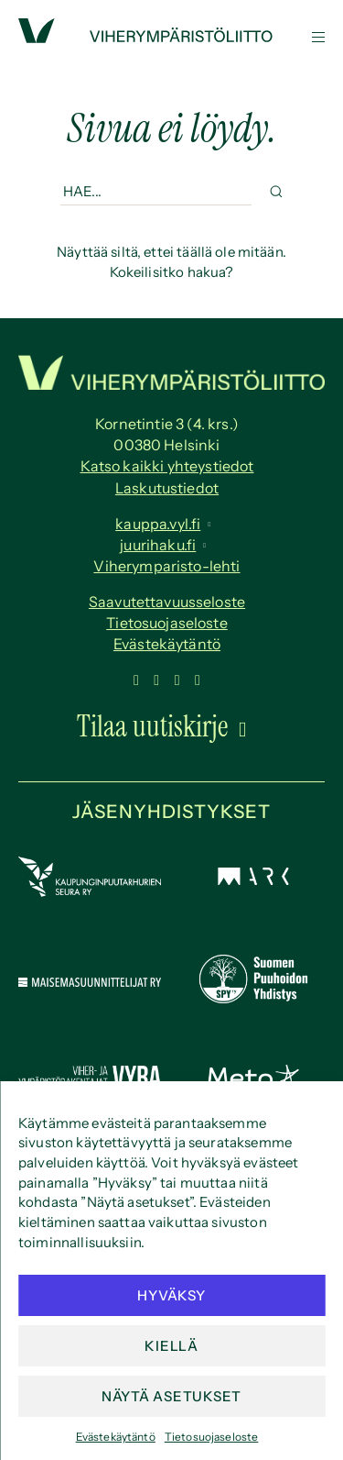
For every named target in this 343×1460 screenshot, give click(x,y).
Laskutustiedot (167, 488)
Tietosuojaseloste (212, 1436)
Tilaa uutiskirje (153, 726)
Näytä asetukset (171, 1396)
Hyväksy (171, 1295)
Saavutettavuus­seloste (167, 601)
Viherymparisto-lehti (166, 566)
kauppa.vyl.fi (157, 523)
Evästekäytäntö (115, 1436)
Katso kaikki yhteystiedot (167, 466)
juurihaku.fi (158, 545)
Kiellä (171, 1346)
